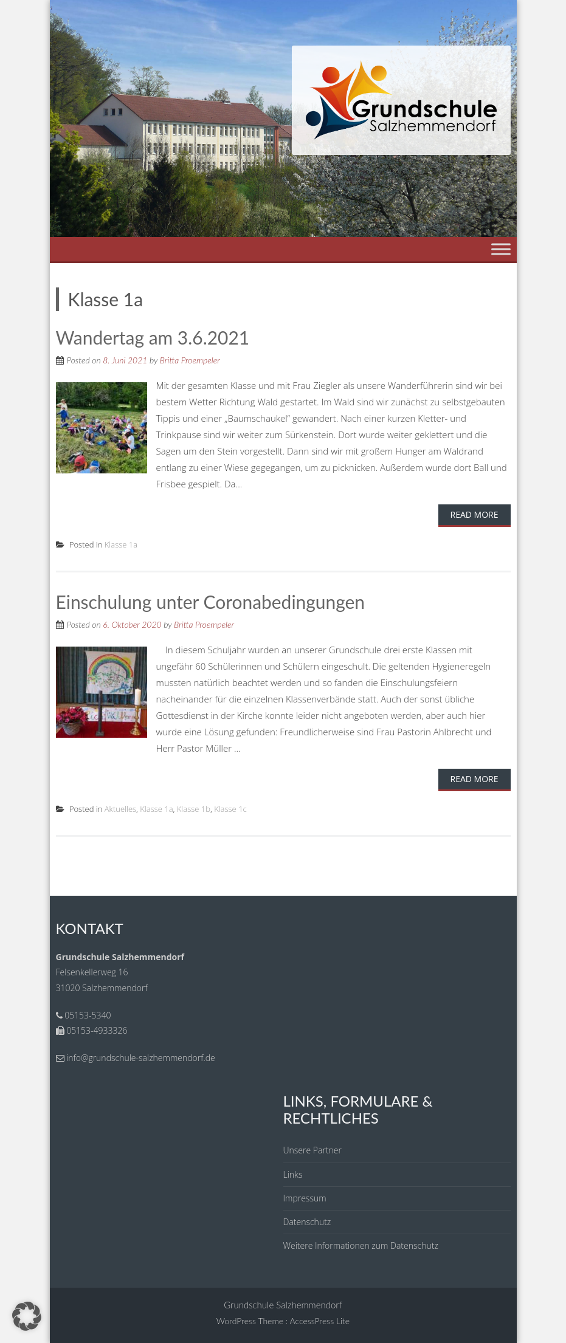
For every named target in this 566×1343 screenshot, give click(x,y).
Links (293, 1173)
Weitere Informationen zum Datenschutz (360, 1244)
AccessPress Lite (320, 1319)
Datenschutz (307, 1220)
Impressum (304, 1197)
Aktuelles (120, 807)
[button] (26, 1316)
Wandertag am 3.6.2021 (153, 337)
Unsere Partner (312, 1149)
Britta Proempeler (190, 359)
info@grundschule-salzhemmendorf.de (140, 1056)
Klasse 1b (193, 807)
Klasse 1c (230, 807)
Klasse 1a (121, 543)
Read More (474, 514)
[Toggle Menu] (501, 249)
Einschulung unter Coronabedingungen (211, 601)
